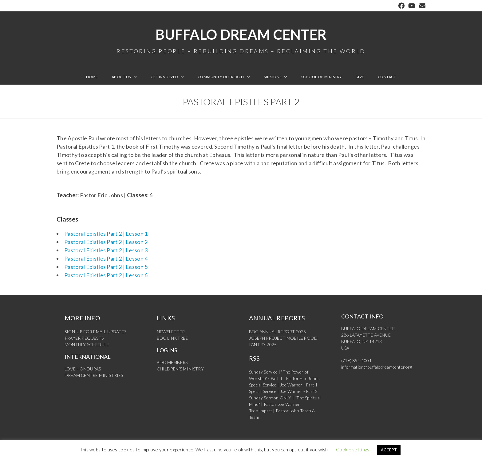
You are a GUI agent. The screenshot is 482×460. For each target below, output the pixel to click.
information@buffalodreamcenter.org (376, 367)
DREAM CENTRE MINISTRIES (94, 375)
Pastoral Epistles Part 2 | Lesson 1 (106, 233)
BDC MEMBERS (172, 362)
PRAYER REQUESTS (84, 338)
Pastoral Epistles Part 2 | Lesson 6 (106, 275)
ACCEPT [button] (389, 449)
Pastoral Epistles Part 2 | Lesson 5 (106, 266)
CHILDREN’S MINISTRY (180, 368)
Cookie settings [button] (352, 449)
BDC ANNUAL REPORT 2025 (277, 331)
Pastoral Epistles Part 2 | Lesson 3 (106, 250)
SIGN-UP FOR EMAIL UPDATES (95, 331)
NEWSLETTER (171, 331)
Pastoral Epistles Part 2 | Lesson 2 (106, 241)
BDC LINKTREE (172, 338)
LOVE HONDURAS (83, 368)
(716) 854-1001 (356, 360)
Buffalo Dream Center (241, 40)
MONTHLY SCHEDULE (87, 344)
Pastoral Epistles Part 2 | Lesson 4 (106, 258)
